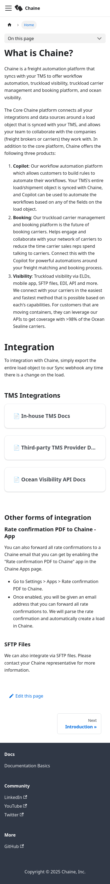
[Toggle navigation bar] (8, 8)
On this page (21, 38)
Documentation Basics (27, 766)
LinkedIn (15, 797)
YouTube (15, 806)
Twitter (14, 815)
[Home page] (9, 25)
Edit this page (26, 696)
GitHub (14, 846)
